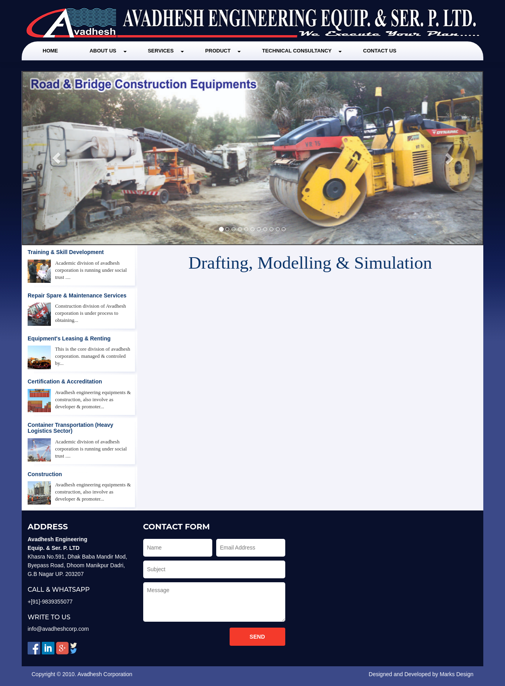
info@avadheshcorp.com (58, 629)
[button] (56, 158)
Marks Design (456, 674)
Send (257, 637)
